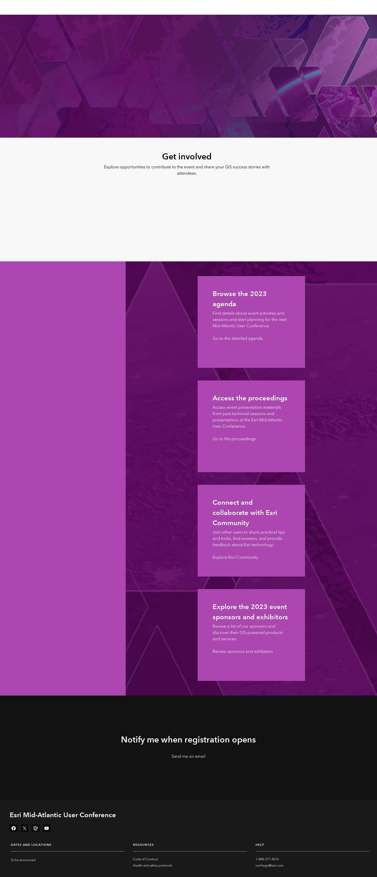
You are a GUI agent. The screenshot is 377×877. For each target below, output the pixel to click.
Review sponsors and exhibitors (243, 651)
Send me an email (188, 756)
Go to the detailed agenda (238, 338)
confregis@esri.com (270, 865)
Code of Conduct (145, 859)
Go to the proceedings (234, 438)
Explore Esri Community (235, 557)
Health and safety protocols (152, 865)
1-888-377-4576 (267, 859)
